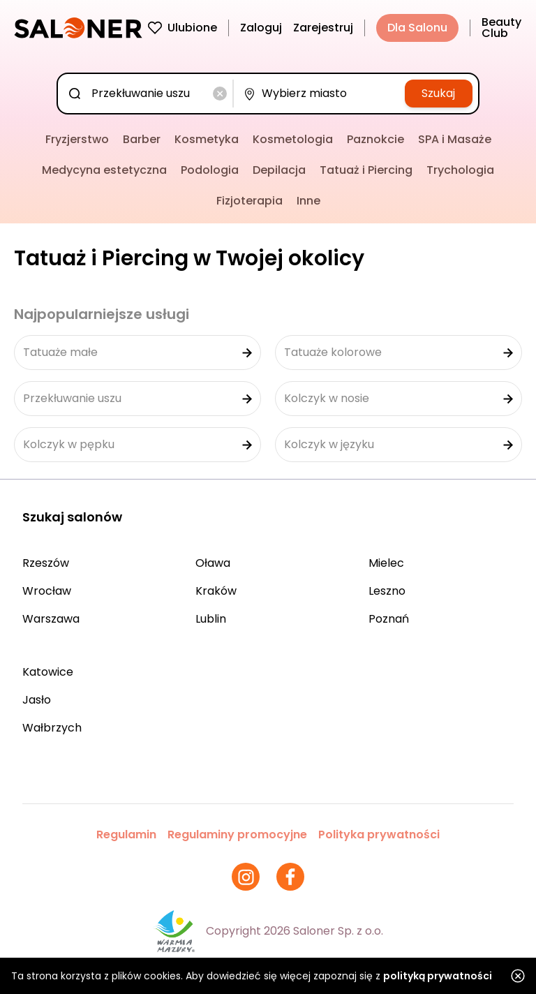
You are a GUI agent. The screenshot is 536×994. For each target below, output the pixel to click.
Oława (212, 563)
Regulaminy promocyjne (237, 834)
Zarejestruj (323, 28)
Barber (142, 139)
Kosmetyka (206, 139)
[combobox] (148, 93)
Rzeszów (45, 563)
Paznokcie (375, 139)
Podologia (210, 170)
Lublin (210, 619)
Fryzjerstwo (77, 139)
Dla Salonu (417, 28)
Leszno (386, 591)
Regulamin (126, 834)
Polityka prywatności (379, 834)
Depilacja (279, 170)
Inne (308, 201)
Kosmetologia (293, 139)
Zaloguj (261, 28)
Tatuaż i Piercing (366, 170)
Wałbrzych (52, 728)
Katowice (47, 672)
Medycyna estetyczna (104, 170)
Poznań (388, 619)
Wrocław (46, 591)
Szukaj (438, 93)
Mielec (386, 563)
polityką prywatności (437, 976)
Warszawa (51, 619)
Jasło (36, 700)
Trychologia (460, 170)
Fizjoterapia (249, 201)
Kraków (216, 591)
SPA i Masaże (454, 139)
